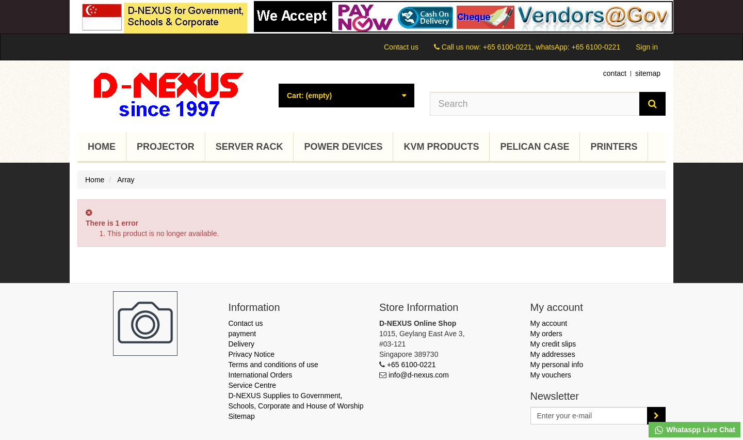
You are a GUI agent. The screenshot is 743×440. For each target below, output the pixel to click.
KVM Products (441, 147)
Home (102, 147)
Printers (613, 147)
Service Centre (253, 385)
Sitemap (242, 416)
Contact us (401, 47)
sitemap (647, 73)
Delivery (242, 344)
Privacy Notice (251, 354)
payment (242, 333)
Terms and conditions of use (273, 364)
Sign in (647, 47)
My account (549, 323)
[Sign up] (656, 416)
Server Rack (249, 147)
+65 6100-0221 (411, 364)
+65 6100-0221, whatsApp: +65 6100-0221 (551, 47)
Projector (166, 147)
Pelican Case (534, 147)
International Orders (261, 375)
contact (614, 73)
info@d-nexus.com (419, 375)
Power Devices (343, 147)
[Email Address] (589, 416)
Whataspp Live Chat (694, 430)
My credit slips (553, 344)
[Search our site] (535, 104)
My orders (546, 333)
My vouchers (550, 375)
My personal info (557, 364)
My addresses (552, 354)
